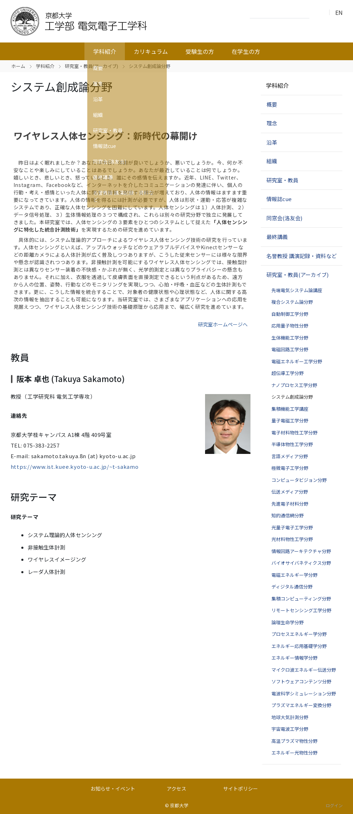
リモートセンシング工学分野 (301, 610)
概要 (271, 104)
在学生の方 (246, 51)
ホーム (18, 66)
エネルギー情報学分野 (294, 657)
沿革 (271, 142)
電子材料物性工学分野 (294, 432)
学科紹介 (104, 51)
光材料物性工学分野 (292, 539)
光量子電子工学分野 (292, 527)
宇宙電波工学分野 (289, 728)
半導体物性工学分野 (292, 444)
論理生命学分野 (287, 622)
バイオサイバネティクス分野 (301, 562)
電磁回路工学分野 (289, 349)
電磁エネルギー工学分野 (296, 361)
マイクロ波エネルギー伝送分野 (303, 669)
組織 (271, 161)
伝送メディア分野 (289, 491)
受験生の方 (200, 51)
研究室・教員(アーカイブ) (91, 66)
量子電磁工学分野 (289, 420)
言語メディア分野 (289, 456)
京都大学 (179, 805)
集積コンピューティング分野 (301, 598)
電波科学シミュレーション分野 (303, 693)
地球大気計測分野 (289, 717)
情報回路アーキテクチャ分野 (301, 551)
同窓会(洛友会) (284, 218)
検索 (316, 12)
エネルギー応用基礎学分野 (299, 646)
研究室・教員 (282, 180)
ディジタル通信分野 (292, 586)
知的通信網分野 (287, 515)
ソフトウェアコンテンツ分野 (301, 681)
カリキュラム (151, 51)
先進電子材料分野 (289, 503)
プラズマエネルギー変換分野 (301, 705)
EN (339, 12)
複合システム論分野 (292, 301)
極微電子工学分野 (289, 468)
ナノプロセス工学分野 (294, 385)
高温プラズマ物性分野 (294, 741)
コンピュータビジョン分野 (299, 480)
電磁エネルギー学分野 (294, 574)
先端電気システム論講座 (296, 290)
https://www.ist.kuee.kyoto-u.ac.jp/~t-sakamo (75, 466)
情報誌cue (279, 199)
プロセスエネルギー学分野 (299, 634)
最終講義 (277, 236)
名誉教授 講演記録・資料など (301, 256)
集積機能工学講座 (289, 408)
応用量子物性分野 (289, 325)
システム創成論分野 (292, 396)
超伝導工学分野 (287, 373)
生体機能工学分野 (289, 337)
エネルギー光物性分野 (294, 752)
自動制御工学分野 (289, 314)
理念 (271, 123)
